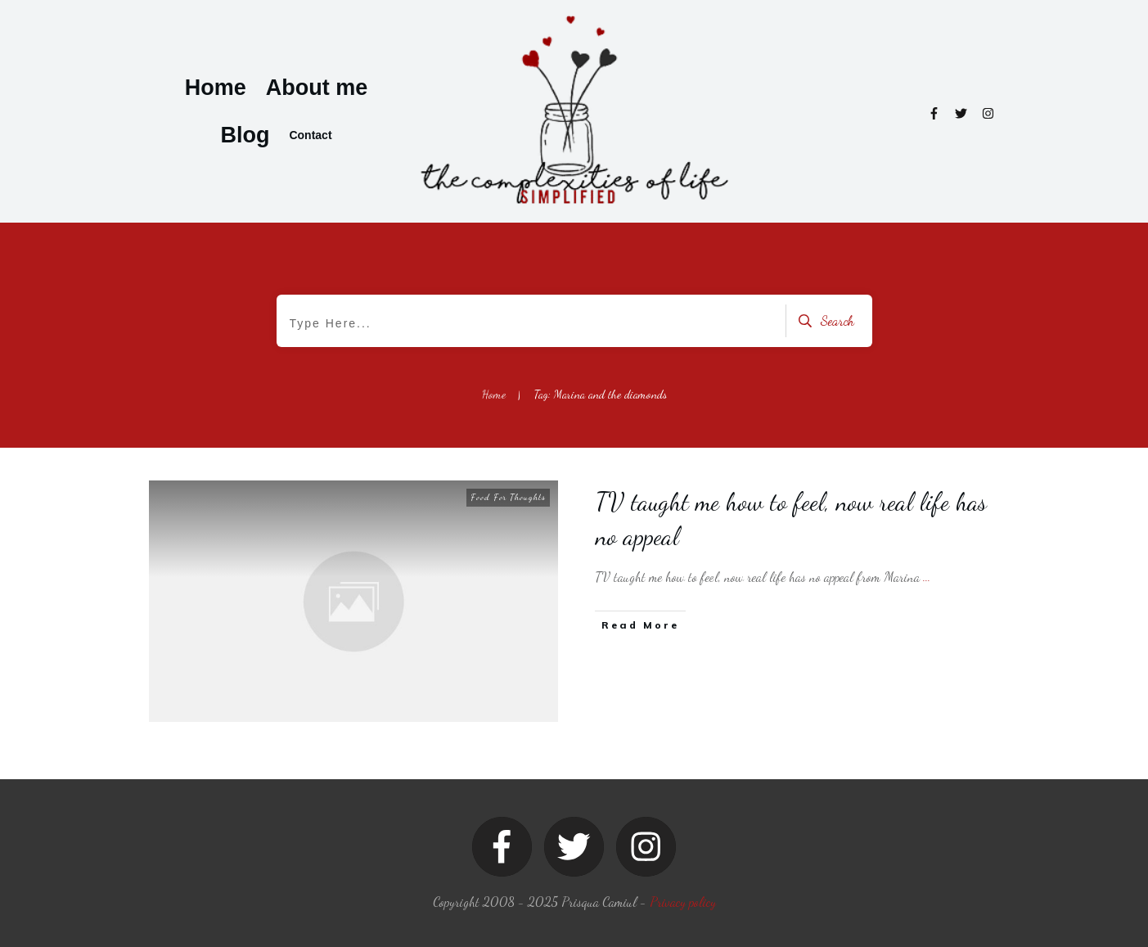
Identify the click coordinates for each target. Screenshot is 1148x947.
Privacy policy (683, 901)
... (926, 576)
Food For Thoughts (508, 497)
